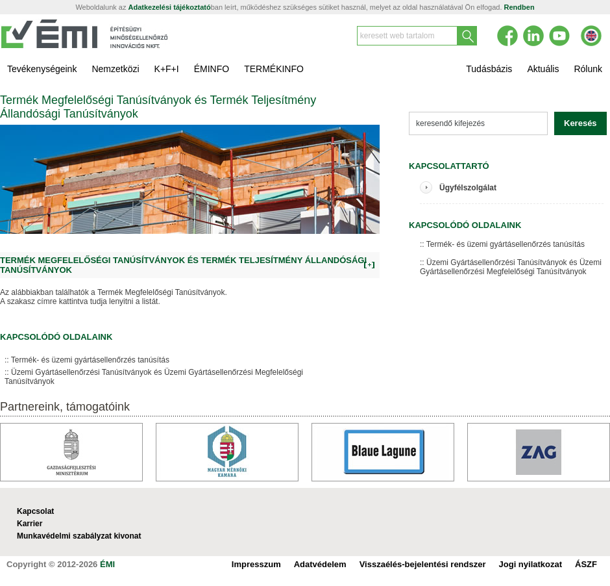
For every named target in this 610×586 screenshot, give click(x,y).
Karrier (29, 523)
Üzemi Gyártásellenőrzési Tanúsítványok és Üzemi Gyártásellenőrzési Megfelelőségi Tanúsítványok (154, 377)
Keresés (580, 123)
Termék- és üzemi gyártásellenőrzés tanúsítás (90, 359)
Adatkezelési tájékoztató (169, 7)
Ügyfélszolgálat (467, 187)
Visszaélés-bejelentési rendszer (423, 564)
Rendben (519, 7)
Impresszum (256, 564)
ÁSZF (586, 564)
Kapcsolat (35, 511)
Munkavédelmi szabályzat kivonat (79, 536)
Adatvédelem (320, 564)
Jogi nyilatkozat (531, 564)
